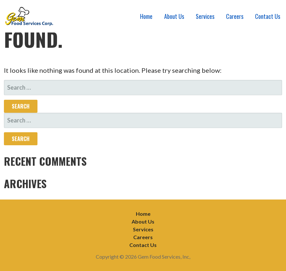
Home (146, 16)
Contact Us (267, 16)
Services (205, 16)
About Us (174, 16)
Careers (234, 16)
